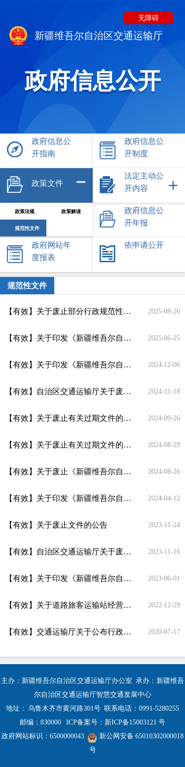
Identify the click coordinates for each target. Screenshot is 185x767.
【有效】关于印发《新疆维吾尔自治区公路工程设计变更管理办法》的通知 (69, 578)
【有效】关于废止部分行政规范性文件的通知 (69, 311)
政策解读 (71, 211)
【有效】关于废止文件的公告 (56, 525)
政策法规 (25, 211)
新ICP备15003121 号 (135, 722)
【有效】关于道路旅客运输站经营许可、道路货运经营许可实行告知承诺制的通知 (69, 605)
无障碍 (148, 18)
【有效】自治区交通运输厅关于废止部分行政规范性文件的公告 (69, 551)
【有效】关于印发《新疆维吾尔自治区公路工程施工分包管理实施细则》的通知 (69, 365)
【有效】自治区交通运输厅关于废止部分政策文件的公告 (69, 391)
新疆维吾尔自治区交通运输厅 (85, 36)
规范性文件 (27, 228)
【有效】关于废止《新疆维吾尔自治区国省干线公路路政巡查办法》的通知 (69, 471)
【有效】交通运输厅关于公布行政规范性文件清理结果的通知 (69, 632)
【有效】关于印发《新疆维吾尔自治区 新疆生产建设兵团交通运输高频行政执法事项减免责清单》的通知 (69, 498)
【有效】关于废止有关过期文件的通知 (69, 418)
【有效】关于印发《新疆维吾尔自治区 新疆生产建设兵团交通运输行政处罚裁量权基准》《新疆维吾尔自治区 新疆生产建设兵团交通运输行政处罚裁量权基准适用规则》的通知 (69, 338)
